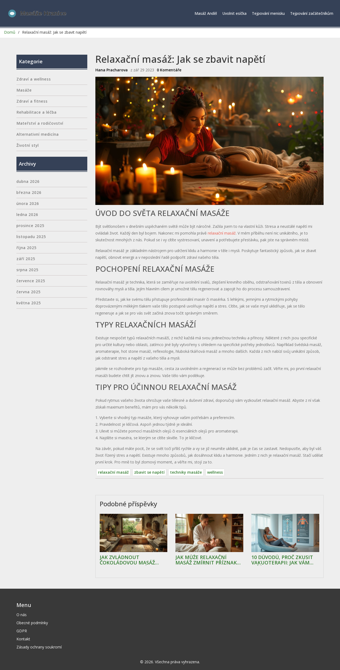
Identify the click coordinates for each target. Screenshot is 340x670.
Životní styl (27, 145)
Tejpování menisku (268, 13)
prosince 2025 (30, 225)
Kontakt (23, 638)
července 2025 (30, 280)
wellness (215, 472)
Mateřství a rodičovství (39, 123)
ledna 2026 (27, 214)
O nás (21, 614)
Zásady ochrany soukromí (39, 647)
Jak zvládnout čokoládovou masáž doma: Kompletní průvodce (127, 560)
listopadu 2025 (31, 236)
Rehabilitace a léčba (36, 112)
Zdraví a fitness (32, 101)
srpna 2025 (27, 269)
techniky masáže (186, 472)
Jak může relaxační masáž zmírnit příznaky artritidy (207, 560)
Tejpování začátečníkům (311, 13)
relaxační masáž (222, 233)
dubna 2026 (28, 181)
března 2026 (28, 192)
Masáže (24, 90)
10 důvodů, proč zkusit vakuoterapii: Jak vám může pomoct (282, 560)
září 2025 (25, 258)
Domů (9, 32)
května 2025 (28, 302)
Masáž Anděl (206, 13)
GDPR (21, 630)
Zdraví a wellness (33, 79)
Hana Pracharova (111, 69)
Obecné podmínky (32, 622)
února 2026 (27, 203)
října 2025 (26, 247)
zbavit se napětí (149, 472)
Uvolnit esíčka (234, 13)
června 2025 (28, 291)
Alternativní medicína (37, 134)
